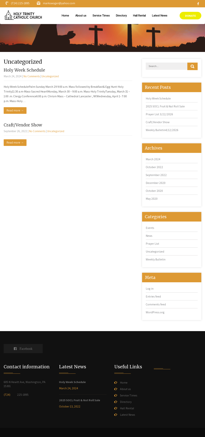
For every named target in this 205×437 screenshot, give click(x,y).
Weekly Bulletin (155, 259)
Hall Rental (139, 15)
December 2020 (155, 183)
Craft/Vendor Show (23, 125)
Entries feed (153, 296)
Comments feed (156, 304)
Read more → (15, 110)
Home (65, 15)
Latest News (159, 15)
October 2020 (154, 191)
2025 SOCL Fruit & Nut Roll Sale (165, 106)
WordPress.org (155, 312)
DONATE (190, 16)
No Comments (31, 76)
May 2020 (152, 199)
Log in (149, 289)
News (149, 236)
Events (150, 228)
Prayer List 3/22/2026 (159, 114)
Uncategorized (50, 76)
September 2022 (156, 175)
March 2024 (153, 159)
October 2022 (154, 167)
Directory (121, 15)
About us (80, 15)
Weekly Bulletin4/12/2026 (162, 130)
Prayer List (152, 244)
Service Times (101, 15)
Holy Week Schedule (24, 70)
